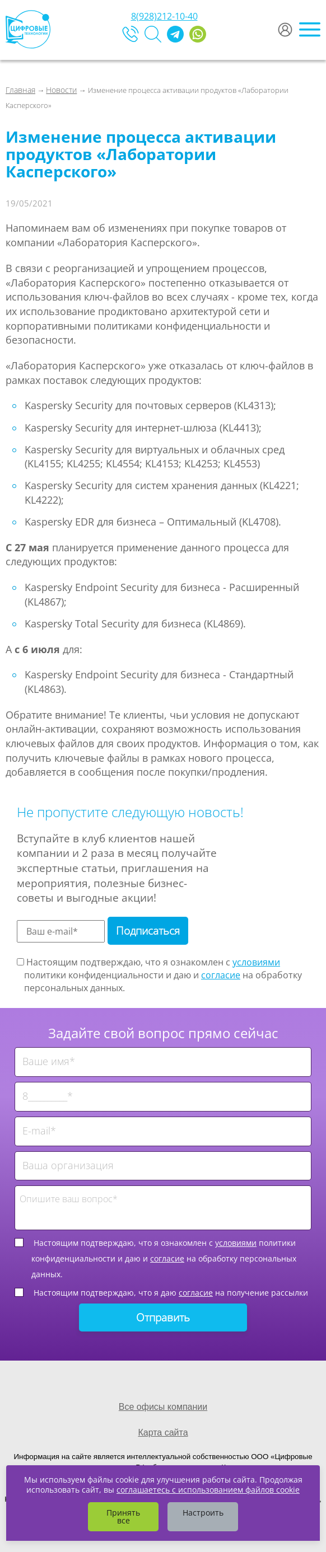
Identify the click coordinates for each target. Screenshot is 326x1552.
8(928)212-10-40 (164, 16)
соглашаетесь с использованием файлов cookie (208, 1489)
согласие (220, 975)
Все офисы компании (163, 1407)
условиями (256, 962)
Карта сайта (163, 1432)
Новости (61, 90)
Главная (20, 90)
